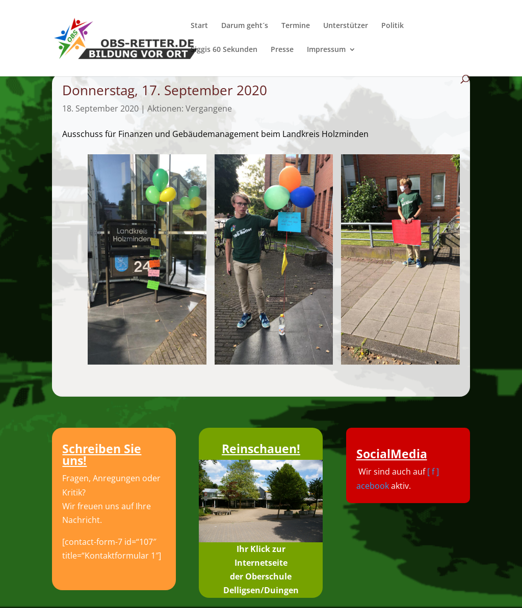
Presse (282, 50)
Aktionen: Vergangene (189, 108)
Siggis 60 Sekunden (224, 50)
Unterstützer (345, 26)
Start (199, 26)
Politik (392, 26)
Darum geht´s (244, 26)
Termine (295, 26)
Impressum (326, 50)
